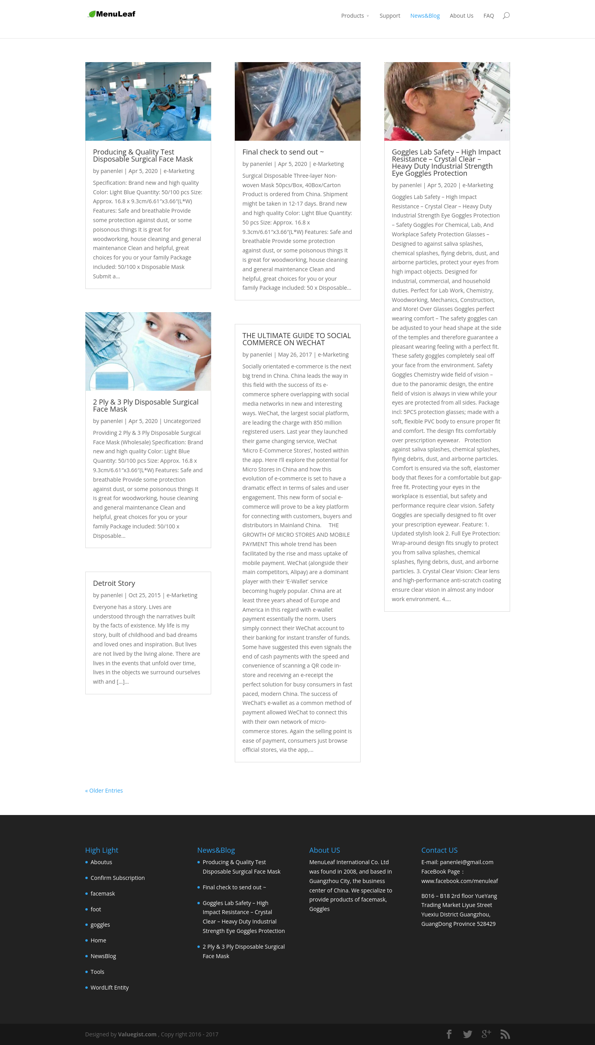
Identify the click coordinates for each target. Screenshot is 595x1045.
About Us (461, 15)
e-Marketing (179, 171)
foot (96, 909)
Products (352, 15)
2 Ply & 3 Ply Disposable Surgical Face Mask (146, 405)
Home (99, 940)
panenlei (112, 171)
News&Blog (425, 15)
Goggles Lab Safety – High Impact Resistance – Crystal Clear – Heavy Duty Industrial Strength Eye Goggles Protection (446, 162)
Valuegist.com (137, 1034)
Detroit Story (114, 583)
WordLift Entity (110, 987)
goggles (100, 924)
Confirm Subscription (118, 877)
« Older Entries (104, 790)
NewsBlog (103, 956)
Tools (98, 971)
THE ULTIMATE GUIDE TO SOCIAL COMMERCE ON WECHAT (297, 339)
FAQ (489, 15)
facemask (103, 893)
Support (389, 15)
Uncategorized (182, 421)
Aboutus (101, 862)
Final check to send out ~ (283, 151)
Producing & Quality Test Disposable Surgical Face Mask (143, 155)
